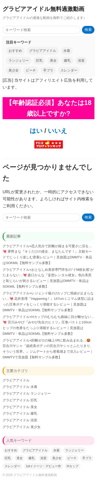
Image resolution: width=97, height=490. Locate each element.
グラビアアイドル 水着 (20, 387)
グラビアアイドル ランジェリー (27, 393)
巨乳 (39, 60)
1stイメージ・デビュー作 (43, 466)
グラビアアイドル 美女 (20, 407)
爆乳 (67, 60)
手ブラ (48, 70)
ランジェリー (19, 60)
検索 (88, 30)
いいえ (56, 130)
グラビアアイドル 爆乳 (20, 413)
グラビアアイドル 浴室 (20, 420)
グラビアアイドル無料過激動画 (43, 9)
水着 (66, 51)
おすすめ (15, 51)
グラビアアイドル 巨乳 (20, 400)
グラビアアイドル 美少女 (22, 427)
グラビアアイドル (42, 51)
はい (36, 130)
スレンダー (69, 70)
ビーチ (31, 70)
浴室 (81, 60)
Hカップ (72, 466)
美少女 (14, 70)
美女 (53, 60)
